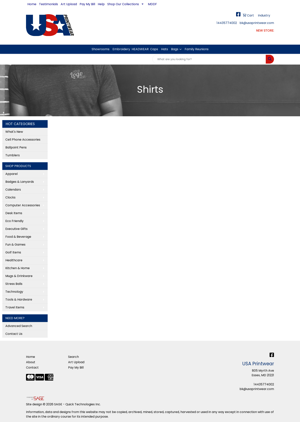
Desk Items (13, 213)
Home (31, 4)
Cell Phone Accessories (22, 139)
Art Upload (69, 4)
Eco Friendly (14, 221)
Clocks (10, 197)
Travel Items (14, 307)
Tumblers (12, 155)
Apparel (11, 174)
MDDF (152, 4)
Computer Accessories (22, 205)
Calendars (13, 189)
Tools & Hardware (18, 299)
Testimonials (48, 4)
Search (73, 357)
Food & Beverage (18, 236)
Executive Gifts (16, 229)
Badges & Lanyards (19, 181)
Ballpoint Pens (16, 147)
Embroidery (121, 49)
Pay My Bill (87, 4)
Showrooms (100, 49)
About (30, 362)
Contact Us (13, 334)
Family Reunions (197, 49)
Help (101, 4)
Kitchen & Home (17, 268)
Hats (164, 49)
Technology (14, 291)
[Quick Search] (209, 59)
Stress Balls (13, 284)
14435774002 (227, 23)
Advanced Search (18, 326)
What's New (14, 131)
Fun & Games (15, 244)
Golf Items (13, 252)
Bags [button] (174, 49)
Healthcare (13, 260)
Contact (32, 367)
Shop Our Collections (123, 4)
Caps (154, 49)
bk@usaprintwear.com (257, 23)
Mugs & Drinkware (19, 276)
